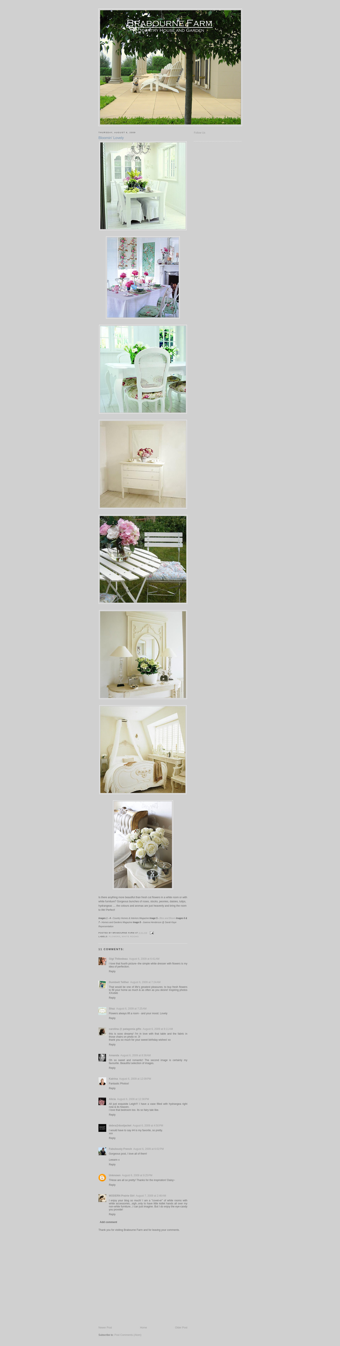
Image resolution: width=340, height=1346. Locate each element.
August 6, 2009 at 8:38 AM (135, 1055)
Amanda (114, 1055)
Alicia (112, 1099)
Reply (112, 971)
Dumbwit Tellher (119, 982)
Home (143, 1327)
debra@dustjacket (120, 1125)
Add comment (108, 1222)
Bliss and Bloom (167, 918)
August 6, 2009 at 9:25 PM (137, 1175)
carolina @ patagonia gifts (125, 1029)
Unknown (115, 1175)
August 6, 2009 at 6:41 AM (144, 958)
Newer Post (105, 1327)
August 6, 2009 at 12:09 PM (135, 1078)
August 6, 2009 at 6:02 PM (148, 1148)
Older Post (181, 1327)
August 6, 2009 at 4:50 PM (148, 1125)
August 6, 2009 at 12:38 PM (133, 1099)
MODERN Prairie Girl (121, 1195)
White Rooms (130, 936)
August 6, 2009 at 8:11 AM (158, 1029)
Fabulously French (120, 1148)
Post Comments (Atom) (127, 1334)
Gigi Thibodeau (118, 958)
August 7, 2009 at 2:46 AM (151, 1195)
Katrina (113, 1078)
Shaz (112, 1008)
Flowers (114, 936)
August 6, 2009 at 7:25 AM (131, 1008)
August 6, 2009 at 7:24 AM (145, 982)
